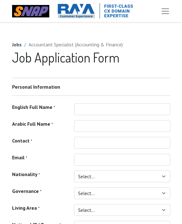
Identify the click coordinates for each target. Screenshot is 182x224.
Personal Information (36, 87)
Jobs (17, 44)
